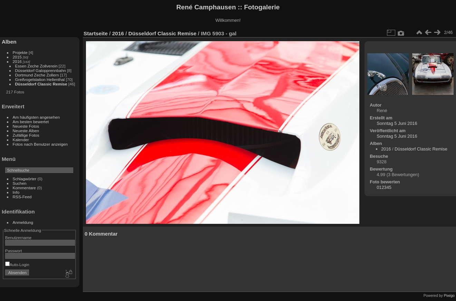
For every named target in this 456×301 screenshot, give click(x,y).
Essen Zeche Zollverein (36, 66)
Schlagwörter (25, 178)
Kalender (21, 139)
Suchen (20, 183)
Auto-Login (17, 264)
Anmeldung (23, 222)
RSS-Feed (22, 196)
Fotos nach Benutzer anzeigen (40, 144)
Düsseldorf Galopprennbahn (40, 70)
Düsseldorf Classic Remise (41, 84)
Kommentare (24, 187)
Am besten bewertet (31, 121)
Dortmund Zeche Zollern (37, 75)
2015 (17, 57)
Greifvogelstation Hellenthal (40, 79)
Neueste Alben (26, 130)
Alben (9, 42)
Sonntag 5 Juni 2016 (397, 123)
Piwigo (449, 295)
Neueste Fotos (26, 126)
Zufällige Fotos (26, 135)
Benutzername (18, 237)
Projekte (20, 52)
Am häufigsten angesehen (36, 117)
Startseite (96, 33)
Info (16, 192)
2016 (17, 61)
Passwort (13, 250)
